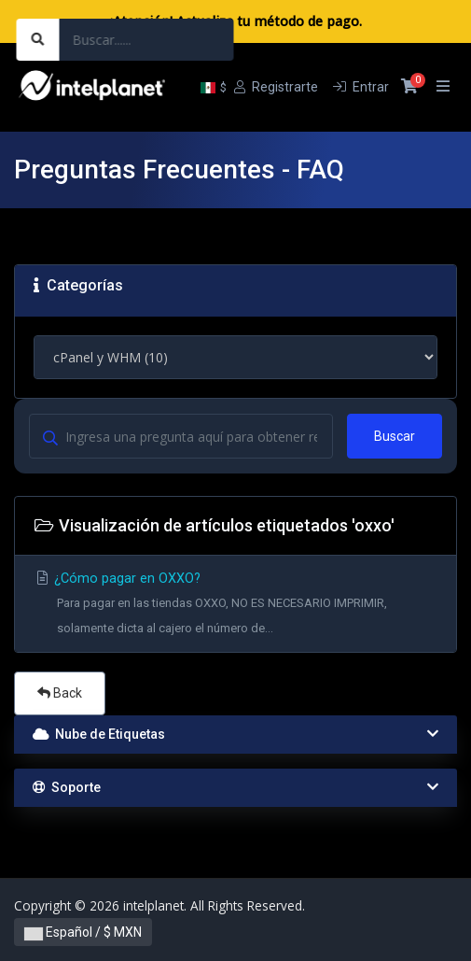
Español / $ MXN (83, 932)
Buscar (394, 436)
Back (59, 692)
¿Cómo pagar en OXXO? (235, 606)
